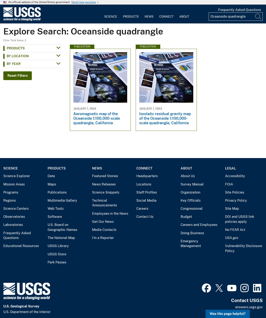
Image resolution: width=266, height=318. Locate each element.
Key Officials (191, 200)
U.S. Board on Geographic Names (62, 227)
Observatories (14, 217)
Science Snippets (105, 192)
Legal (230, 168)
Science (110, 16)
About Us (188, 176)
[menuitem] (110, 14)
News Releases (104, 184)
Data (51, 176)
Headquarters (147, 176)
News (149, 16)
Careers (142, 209)
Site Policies (234, 192)
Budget (186, 217)
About (184, 16)
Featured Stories (105, 176)
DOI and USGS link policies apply (239, 219)
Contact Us (144, 217)
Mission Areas (14, 184)
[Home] (22, 20)
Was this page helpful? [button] (228, 314)
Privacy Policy (236, 200)
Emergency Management (191, 243)
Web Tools (56, 209)
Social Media (146, 200)
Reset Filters (17, 76)
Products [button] (16, 48)
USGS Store (57, 254)
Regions (9, 200)
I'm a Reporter (103, 238)
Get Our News (103, 222)
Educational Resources (21, 246)
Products (131, 16)
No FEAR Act (235, 230)
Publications (57, 192)
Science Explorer (16, 176)
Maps (52, 184)
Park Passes (57, 262)
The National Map (61, 238)
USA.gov (231, 238)
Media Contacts (104, 230)
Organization (190, 192)
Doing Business (192, 233)
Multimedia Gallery (62, 200)
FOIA (229, 184)
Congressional (192, 209)
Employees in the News (110, 214)
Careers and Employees (199, 225)
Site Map (232, 209)
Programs (10, 192)
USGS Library (58, 246)
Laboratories (13, 225)
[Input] (236, 16)
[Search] (258, 16)
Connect (166, 16)
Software (55, 217)
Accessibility (235, 176)
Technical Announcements (104, 203)
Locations (143, 184)
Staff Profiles (146, 192)
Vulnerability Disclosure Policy (243, 248)
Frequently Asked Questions (239, 10)
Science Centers (16, 209)
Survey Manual (192, 184)
